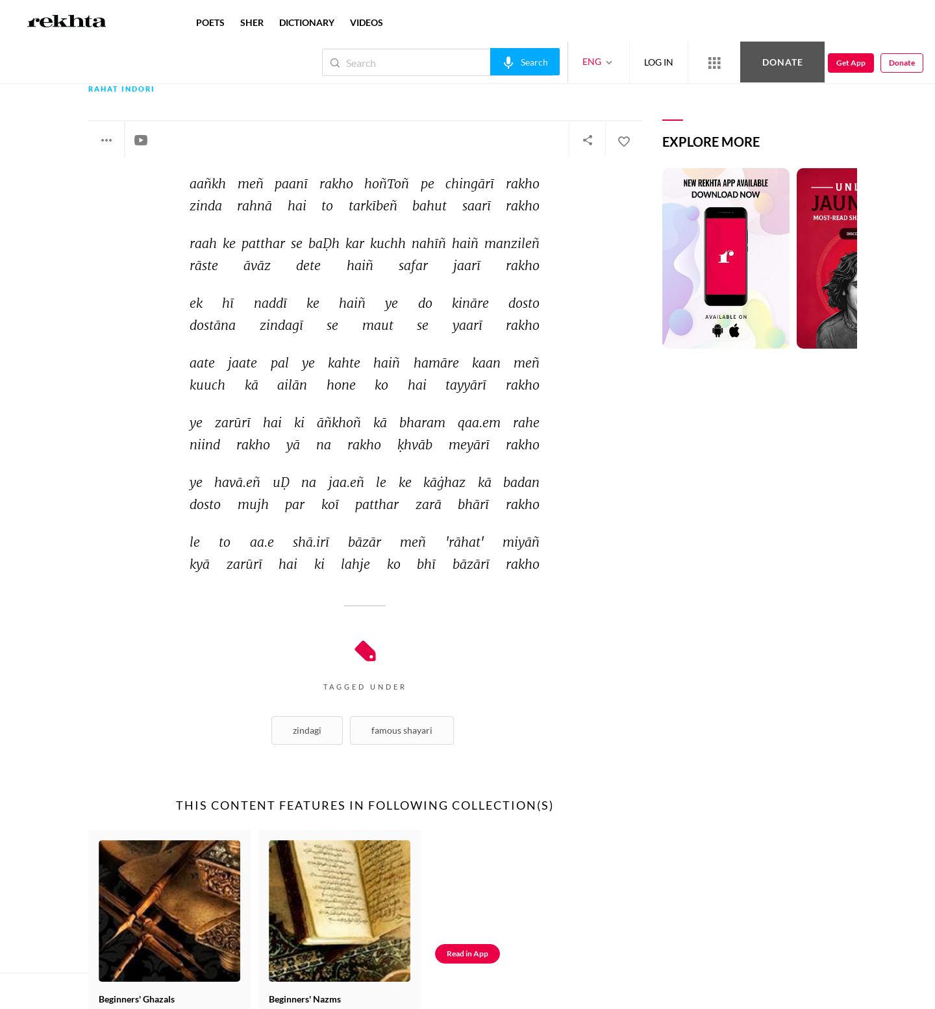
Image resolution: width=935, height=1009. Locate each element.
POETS (210, 22)
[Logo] (66, 22)
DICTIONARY (306, 22)
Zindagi (307, 730)
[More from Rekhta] (714, 62)
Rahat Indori (121, 89)
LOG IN (658, 62)
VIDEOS (366, 22)
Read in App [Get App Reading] (467, 953)
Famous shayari (401, 730)
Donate (782, 62)
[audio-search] (525, 61)
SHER (252, 22)
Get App (851, 63)
